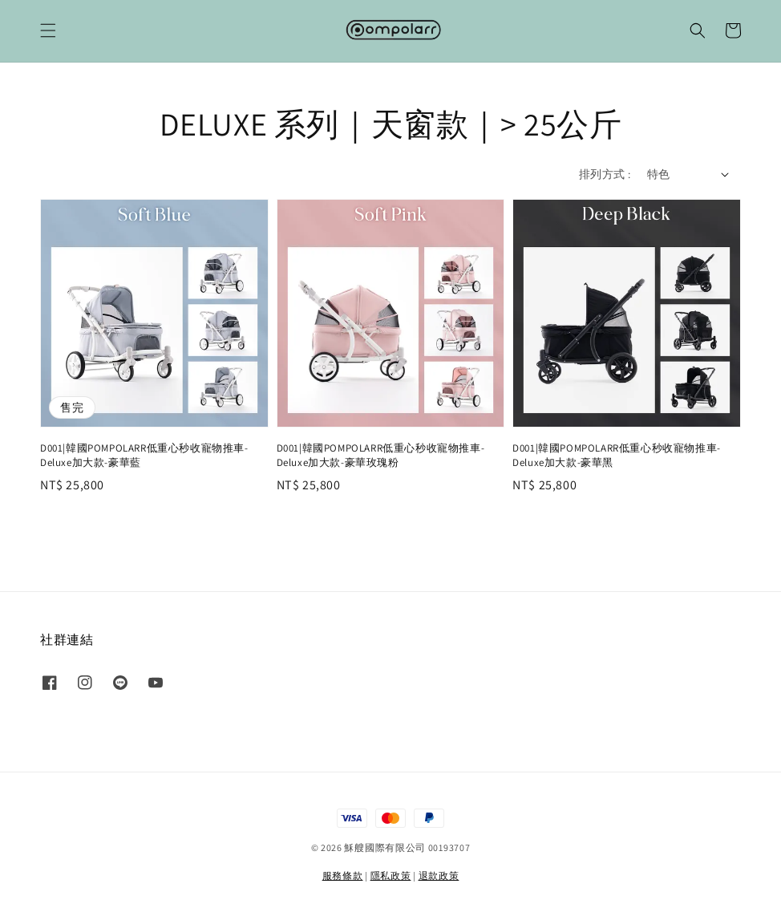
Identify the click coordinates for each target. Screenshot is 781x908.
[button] (48, 30)
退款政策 (439, 875)
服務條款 (342, 875)
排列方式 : (604, 174)
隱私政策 (390, 875)
